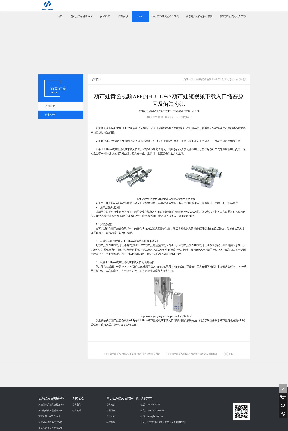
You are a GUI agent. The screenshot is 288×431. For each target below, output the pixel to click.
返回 (231, 355)
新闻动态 (227, 79)
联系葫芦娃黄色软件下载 (233, 16)
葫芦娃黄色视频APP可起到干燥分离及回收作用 (194, 355)
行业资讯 (50, 114)
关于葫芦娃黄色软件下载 (199, 16)
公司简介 (110, 421)
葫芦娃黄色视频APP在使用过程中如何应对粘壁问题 (135, 355)
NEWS (140, 16)
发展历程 (110, 427)
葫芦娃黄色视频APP (81, 16)
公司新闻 (50, 106)
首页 (59, 16)
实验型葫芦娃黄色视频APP (51, 421)
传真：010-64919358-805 (152, 427)
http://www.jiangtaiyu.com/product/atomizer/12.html (166, 199)
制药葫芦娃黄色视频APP (50, 427)
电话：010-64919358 (150, 421)
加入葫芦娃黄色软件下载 (165, 16)
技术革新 (105, 16)
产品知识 (123, 16)
